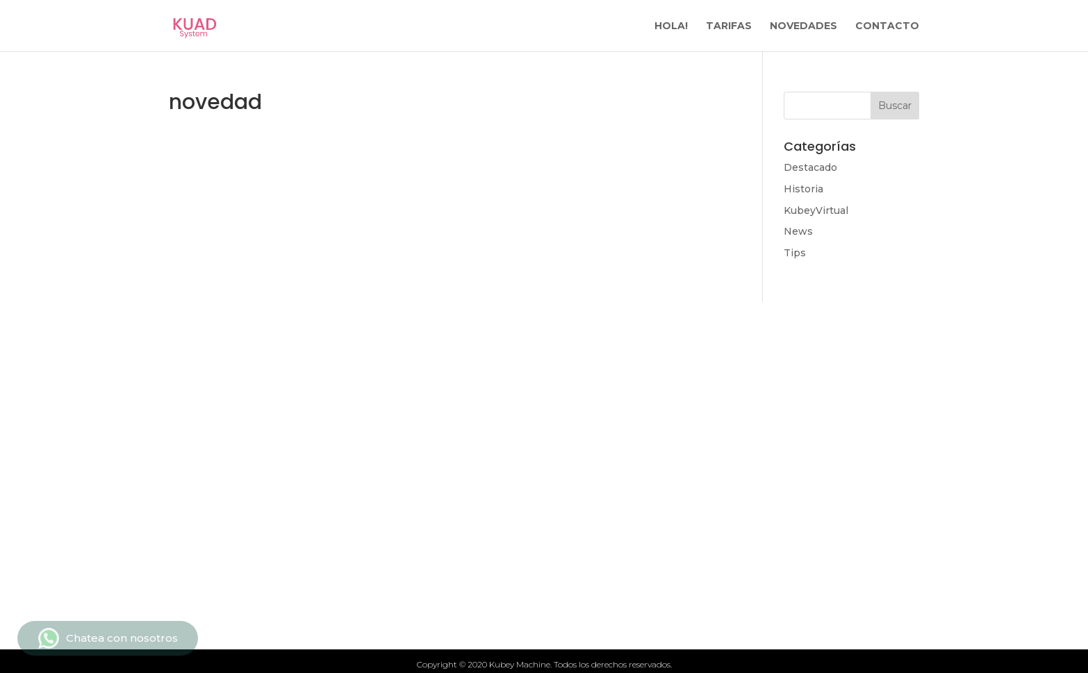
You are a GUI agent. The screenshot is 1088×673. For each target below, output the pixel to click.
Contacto (604, 438)
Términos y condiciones (649, 462)
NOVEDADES (803, 26)
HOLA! (671, 26)
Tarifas (309, 438)
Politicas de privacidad (646, 485)
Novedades (322, 485)
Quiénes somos (336, 509)
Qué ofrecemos (336, 462)
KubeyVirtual (816, 210)
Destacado (810, 167)
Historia (803, 189)
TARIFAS (729, 26)
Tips (795, 253)
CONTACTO (887, 26)
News (798, 231)
